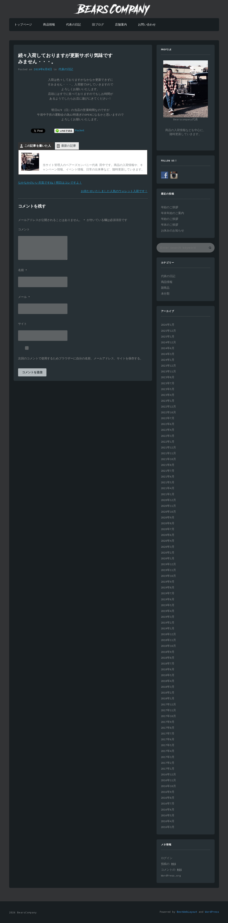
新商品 (165, 288)
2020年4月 (167, 541)
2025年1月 (167, 336)
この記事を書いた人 (37, 146)
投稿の (168, 864)
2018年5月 (167, 675)
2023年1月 (167, 401)
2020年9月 (167, 517)
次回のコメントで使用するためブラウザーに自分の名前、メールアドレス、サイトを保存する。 (80, 358)
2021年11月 (168, 453)
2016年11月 (168, 780)
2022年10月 (168, 412)
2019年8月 (167, 587)
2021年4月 (167, 488)
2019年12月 (168, 564)
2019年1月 (167, 628)
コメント (24, 229)
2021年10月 (168, 459)
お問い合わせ (147, 24)
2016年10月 (168, 786)
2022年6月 (167, 424)
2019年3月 (167, 617)
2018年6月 (167, 669)
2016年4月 (167, 821)
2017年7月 (167, 733)
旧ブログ (98, 24)
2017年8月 (167, 728)
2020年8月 (167, 523)
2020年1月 (167, 558)
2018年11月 (168, 640)
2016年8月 (167, 798)
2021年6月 (167, 476)
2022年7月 (167, 418)
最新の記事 (68, 146)
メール (24, 297)
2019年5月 (167, 605)
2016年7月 (167, 803)
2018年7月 (167, 663)
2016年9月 (167, 792)
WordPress (212, 912)
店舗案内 (121, 24)
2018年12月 (168, 634)
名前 (22, 270)
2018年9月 (167, 652)
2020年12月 (168, 500)
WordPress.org (171, 875)
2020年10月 (168, 511)
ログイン (166, 858)
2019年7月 (167, 593)
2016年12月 (168, 774)
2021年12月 (168, 447)
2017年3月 (167, 757)
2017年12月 (168, 704)
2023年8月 (167, 377)
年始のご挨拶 (169, 207)
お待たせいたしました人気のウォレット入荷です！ (114, 191)
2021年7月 (167, 471)
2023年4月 (167, 395)
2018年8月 (167, 658)
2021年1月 (167, 494)
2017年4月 (167, 751)
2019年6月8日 (43, 69)
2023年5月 (167, 389)
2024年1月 (167, 360)
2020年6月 (167, 535)
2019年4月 (167, 611)
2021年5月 (167, 482)
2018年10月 (168, 646)
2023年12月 (168, 365)
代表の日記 (73, 24)
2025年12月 (168, 331)
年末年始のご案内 (172, 213)
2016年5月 (167, 815)
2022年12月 (168, 406)
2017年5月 (167, 745)
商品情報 (49, 24)
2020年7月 (167, 529)
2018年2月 (167, 692)
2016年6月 (167, 809)
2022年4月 (167, 430)
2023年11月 (168, 371)
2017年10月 (168, 716)
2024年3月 (167, 354)
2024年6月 (167, 348)
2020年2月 (167, 552)
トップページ (23, 24)
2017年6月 (167, 739)
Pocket (79, 130)
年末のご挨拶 (169, 225)
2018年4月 (167, 681)
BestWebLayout (187, 912)
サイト (22, 324)
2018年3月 (167, 687)
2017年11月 (168, 710)
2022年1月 (167, 441)
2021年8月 (167, 465)
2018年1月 (167, 698)
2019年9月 (167, 582)
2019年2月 (167, 622)
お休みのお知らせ (172, 230)
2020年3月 (167, 547)
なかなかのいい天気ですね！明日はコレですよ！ (50, 183)
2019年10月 (168, 576)
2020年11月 (168, 506)
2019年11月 (168, 570)
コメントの (171, 870)
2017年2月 (167, 763)
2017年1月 (167, 768)
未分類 (165, 293)
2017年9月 (167, 722)
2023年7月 (167, 383)
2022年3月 (167, 436)
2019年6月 (167, 599)
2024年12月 (168, 342)
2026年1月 (167, 325)
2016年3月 (167, 827)
